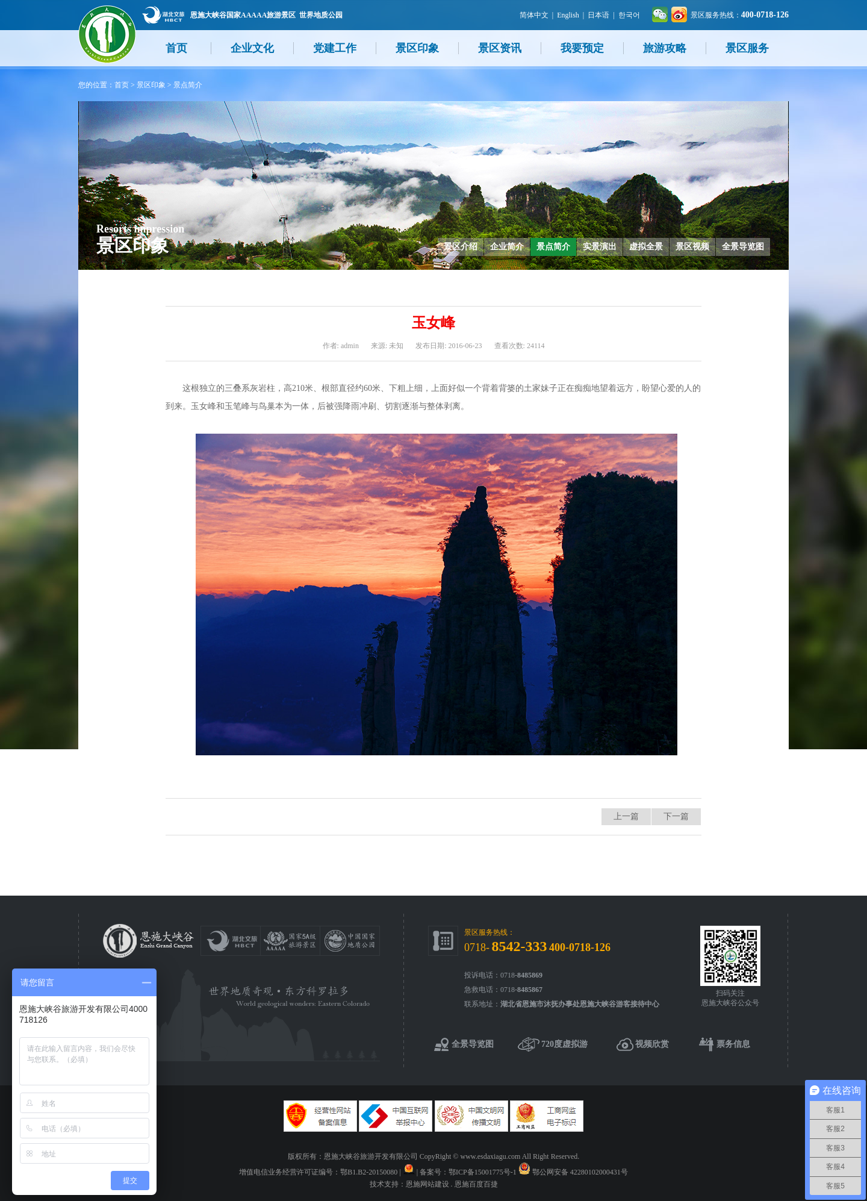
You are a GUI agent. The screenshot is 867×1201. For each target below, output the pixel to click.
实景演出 (600, 246)
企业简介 (507, 246)
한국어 (629, 15)
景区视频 (692, 246)
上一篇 (626, 816)
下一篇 (676, 816)
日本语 (598, 15)
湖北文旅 (163, 14)
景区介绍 (460, 246)
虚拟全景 (646, 246)
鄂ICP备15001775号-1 (483, 1172)
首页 (176, 48)
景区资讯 (499, 48)
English (568, 15)
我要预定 (582, 48)
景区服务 (747, 48)
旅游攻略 (664, 48)
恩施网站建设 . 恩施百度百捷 (452, 1184)
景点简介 (187, 85)
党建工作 (334, 48)
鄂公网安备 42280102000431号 (580, 1172)
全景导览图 (743, 246)
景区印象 (417, 48)
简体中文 (534, 15)
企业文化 (252, 48)
